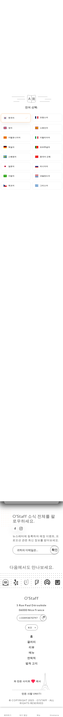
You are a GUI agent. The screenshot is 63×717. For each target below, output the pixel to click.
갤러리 (31, 641)
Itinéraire (54, 712)
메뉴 (31, 652)
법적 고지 (32, 663)
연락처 (31, 658)
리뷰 (31, 647)
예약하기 (7, 712)
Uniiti (37, 693)
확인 (55, 550)
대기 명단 (23, 712)
